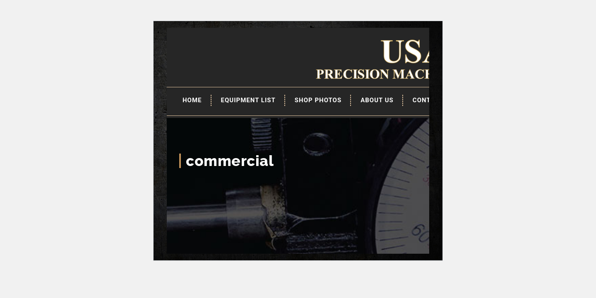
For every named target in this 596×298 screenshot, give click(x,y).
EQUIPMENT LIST (248, 100)
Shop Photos (318, 100)
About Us (377, 100)
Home (192, 100)
